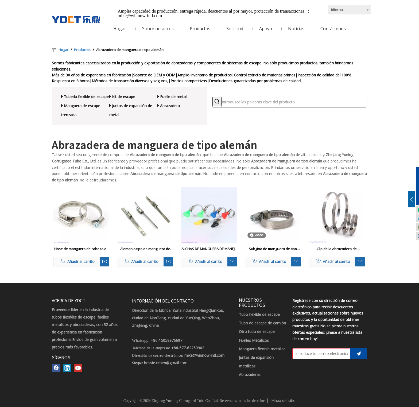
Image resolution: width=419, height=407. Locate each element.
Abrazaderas (250, 374)
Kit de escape (123, 96)
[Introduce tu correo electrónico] (320, 353)
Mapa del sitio (283, 400)
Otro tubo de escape (257, 331)
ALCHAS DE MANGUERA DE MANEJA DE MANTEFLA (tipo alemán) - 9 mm (209, 249)
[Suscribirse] (358, 353)
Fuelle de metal (173, 96)
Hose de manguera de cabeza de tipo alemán (81, 249)
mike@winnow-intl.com (140, 15)
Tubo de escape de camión (262, 322)
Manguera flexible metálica (262, 348)
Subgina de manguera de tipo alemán (273, 249)
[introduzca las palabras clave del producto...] (294, 102)
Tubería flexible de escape (86, 96)
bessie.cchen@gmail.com (165, 362)
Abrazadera (170, 105)
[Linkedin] (67, 368)
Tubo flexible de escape (259, 314)
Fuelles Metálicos (254, 340)
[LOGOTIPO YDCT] (76, 19)
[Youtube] (78, 368)
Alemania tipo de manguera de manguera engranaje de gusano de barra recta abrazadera (145, 249)
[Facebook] (56, 368)
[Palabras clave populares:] (217, 101)
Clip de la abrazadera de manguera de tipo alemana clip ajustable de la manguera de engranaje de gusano (337, 249)
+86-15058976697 (166, 340)
